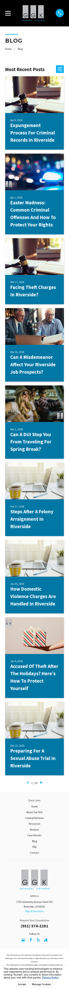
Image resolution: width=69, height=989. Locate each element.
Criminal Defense (34, 818)
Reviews (34, 829)
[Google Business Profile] (23, 940)
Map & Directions (34, 911)
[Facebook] (31, 940)
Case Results (34, 835)
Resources (34, 823)
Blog (34, 841)
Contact (34, 852)
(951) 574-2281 (34, 926)
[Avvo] (45, 940)
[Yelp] (38, 940)
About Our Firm (34, 812)
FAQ (34, 847)
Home (34, 806)
